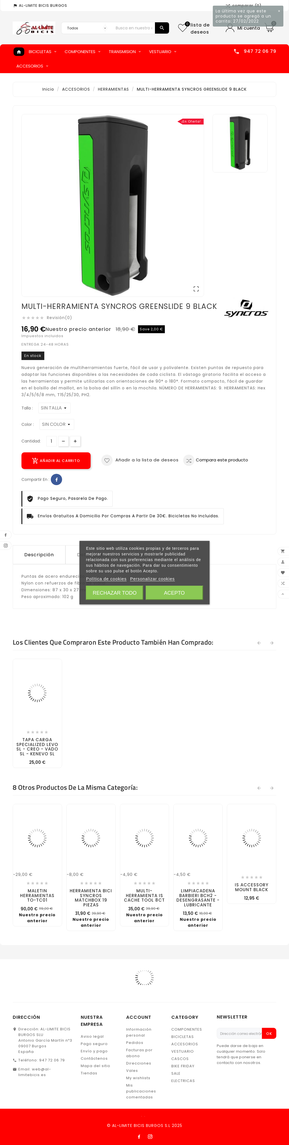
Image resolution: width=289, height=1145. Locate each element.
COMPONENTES (186, 1029)
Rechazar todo (115, 593)
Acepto (174, 593)
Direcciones (138, 1063)
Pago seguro (94, 1043)
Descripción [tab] (39, 554)
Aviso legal (92, 1036)
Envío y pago (94, 1051)
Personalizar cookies (152, 578)
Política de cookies (106, 578)
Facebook (56, 479)
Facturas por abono (139, 1053)
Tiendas (89, 1073)
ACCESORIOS (184, 1044)
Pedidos (134, 1042)
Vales (132, 1070)
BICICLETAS (182, 1036)
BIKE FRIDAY (182, 1066)
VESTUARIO (182, 1051)
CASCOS (180, 1058)
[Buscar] (134, 28)
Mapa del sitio (95, 1065)
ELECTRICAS (183, 1080)
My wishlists (138, 1078)
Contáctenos (94, 1058)
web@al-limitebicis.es (34, 1072)
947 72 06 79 (52, 1060)
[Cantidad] (51, 441)
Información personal (139, 1032)
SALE (176, 1073)
